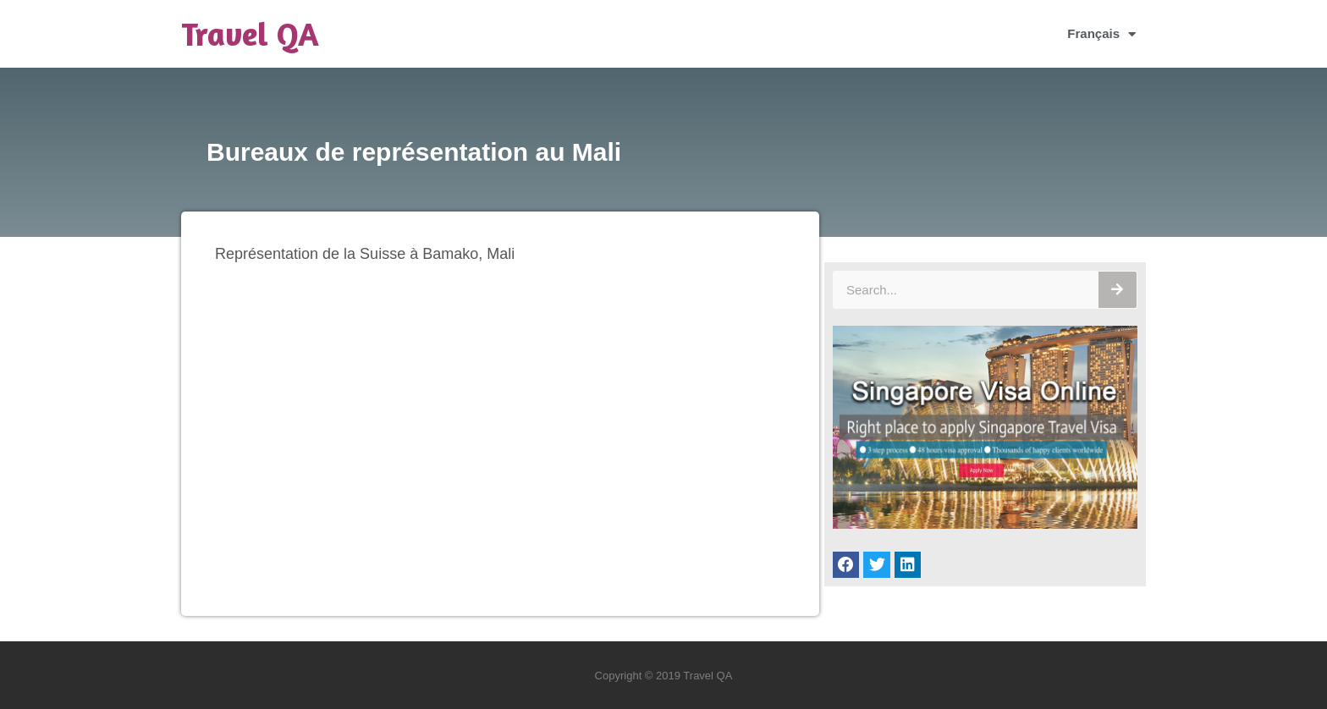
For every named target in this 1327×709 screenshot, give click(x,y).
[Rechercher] (1117, 290)
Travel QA (250, 33)
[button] (846, 565)
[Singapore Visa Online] (985, 524)
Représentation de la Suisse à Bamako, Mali (365, 253)
